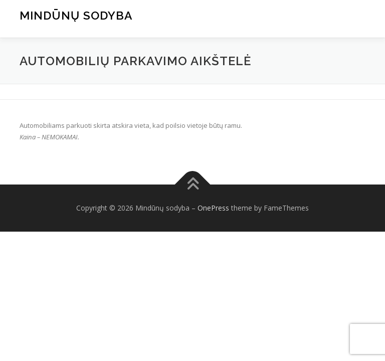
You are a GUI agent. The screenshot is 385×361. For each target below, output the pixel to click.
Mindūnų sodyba (76, 15)
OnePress (213, 208)
